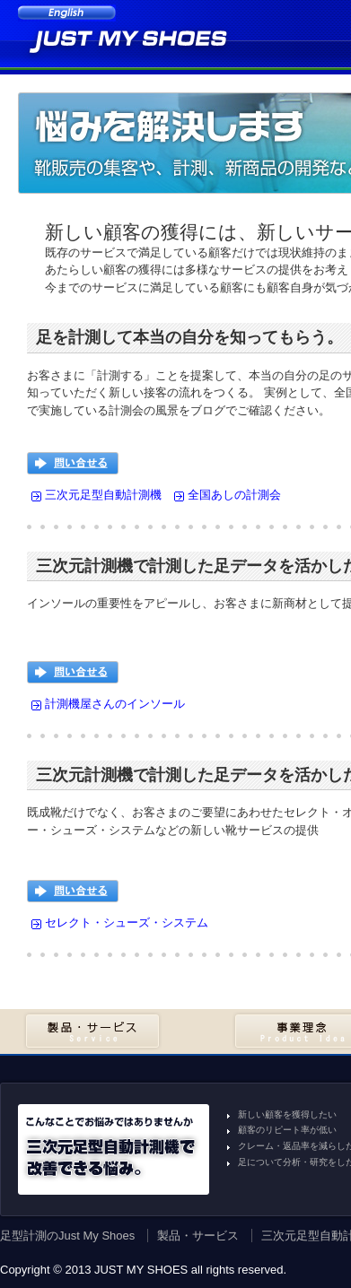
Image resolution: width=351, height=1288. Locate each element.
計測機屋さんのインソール (115, 703)
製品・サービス (92, 1031)
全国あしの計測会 (234, 494)
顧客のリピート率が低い (287, 1130)
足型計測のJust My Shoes (67, 1235)
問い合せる (72, 463)
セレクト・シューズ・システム (126, 922)
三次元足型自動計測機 (103, 494)
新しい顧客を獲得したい (287, 1114)
